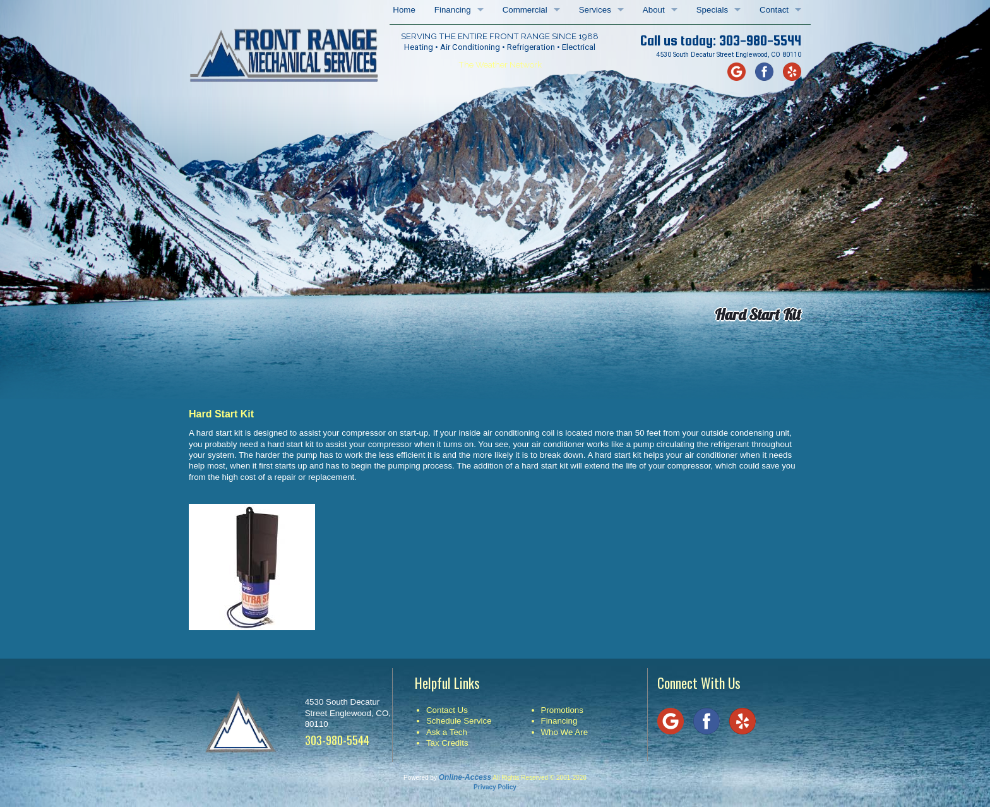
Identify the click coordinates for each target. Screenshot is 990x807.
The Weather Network (500, 64)
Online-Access (465, 777)
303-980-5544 (760, 40)
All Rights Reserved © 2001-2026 (539, 777)
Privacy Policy (495, 787)
